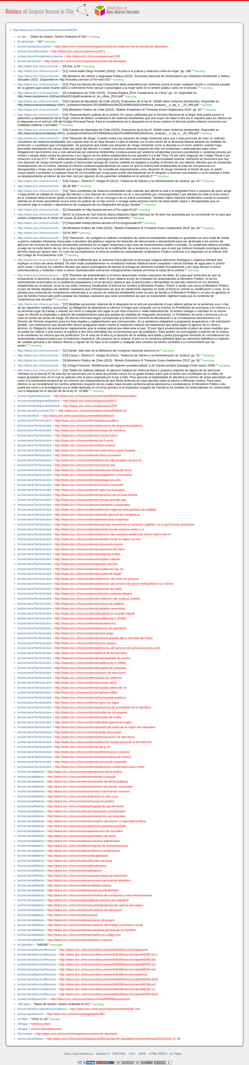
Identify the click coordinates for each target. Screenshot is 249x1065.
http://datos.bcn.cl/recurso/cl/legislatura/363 (76, 1014)
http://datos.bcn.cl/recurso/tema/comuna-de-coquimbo (91, 761)
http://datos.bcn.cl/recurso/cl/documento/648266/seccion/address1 (103, 974)
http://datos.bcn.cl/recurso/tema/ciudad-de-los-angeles (91, 712)
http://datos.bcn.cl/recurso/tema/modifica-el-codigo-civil (84, 934)
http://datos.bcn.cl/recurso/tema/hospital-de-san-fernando (86, 806)
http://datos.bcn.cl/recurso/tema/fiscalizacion (77, 865)
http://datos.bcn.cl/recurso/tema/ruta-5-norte (84, 440)
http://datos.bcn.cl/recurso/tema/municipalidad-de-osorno (93, 658)
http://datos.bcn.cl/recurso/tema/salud (73, 915)
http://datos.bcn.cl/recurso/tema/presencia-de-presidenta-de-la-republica (103, 707)
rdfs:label (23, 1004)
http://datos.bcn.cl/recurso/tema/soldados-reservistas (90, 608)
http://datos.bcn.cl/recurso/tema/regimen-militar (86, 692)
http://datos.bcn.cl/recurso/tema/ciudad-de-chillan (88, 554)
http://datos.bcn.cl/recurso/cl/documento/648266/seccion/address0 (103, 949)
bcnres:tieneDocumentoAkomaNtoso (42, 1009)
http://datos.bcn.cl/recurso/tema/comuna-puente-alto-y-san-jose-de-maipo (104, 638)
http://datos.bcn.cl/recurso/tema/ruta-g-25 (82, 747)
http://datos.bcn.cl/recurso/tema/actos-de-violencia (88, 677)
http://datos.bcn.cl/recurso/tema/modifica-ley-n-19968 (90, 663)
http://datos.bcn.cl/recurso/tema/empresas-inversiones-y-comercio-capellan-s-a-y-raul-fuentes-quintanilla (124, 524)
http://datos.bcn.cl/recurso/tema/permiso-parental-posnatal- (87, 826)
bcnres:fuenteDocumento (34, 46)
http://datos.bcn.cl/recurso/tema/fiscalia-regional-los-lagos (93, 722)
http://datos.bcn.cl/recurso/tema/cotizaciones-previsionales (87, 811)
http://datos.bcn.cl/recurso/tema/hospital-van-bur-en (89, 569)
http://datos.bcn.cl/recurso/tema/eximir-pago (84, 633)
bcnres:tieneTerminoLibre (34, 420)
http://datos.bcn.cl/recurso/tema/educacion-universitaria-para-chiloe (100, 767)
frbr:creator (24, 1033)
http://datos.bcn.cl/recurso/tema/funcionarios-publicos (90, 697)
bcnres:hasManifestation (33, 396)
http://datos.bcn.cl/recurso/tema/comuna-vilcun (86, 682)
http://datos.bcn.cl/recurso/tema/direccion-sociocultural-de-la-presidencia (103, 742)
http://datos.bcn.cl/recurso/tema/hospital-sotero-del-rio (91, 687)
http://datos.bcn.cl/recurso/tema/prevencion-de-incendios (85, 831)
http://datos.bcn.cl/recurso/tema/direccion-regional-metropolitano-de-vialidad (105, 509)
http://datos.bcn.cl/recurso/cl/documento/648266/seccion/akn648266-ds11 (108, 954)
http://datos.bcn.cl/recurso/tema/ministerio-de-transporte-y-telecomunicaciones (100, 895)
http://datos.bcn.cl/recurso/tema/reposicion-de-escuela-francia (96, 495)
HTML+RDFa (158, 1053)
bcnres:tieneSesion (30, 1038)
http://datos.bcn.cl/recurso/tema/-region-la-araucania (90, 490)
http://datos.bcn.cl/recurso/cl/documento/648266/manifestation (95, 396)
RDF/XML (119, 1053)
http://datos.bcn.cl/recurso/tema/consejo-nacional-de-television (89, 880)
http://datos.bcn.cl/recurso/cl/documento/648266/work (78, 415)
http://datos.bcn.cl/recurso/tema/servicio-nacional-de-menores (89, 791)
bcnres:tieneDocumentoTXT (36, 410)
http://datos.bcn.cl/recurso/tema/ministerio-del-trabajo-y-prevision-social (95, 925)
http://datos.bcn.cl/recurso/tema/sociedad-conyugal (82, 776)
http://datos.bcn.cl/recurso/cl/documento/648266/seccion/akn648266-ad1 (107, 959)
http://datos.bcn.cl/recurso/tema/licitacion (75, 870)
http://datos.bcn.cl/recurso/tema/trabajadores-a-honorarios (93, 475)
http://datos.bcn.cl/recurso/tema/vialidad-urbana (79, 885)
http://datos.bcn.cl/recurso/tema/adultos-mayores (80, 940)
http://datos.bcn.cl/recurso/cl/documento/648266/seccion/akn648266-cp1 (107, 964)
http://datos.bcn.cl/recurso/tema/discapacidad (78, 855)
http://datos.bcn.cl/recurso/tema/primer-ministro (86, 564)
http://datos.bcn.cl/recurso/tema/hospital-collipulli (87, 559)
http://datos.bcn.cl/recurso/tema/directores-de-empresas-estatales (99, 425)
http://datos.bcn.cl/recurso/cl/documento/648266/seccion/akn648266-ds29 (108, 994)
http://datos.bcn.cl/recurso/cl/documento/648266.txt (92, 410)
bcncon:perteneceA (30, 1014)
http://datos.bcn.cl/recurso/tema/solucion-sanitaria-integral (93, 593)
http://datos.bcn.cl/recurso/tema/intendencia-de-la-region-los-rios (98, 539)
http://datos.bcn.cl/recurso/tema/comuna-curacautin (89, 484)
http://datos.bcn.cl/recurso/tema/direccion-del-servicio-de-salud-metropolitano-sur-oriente (114, 583)
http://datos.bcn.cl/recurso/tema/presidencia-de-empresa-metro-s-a (99, 529)
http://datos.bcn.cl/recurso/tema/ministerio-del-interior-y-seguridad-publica (97, 821)
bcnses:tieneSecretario (32, 51)
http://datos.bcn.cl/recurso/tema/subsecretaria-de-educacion (87, 875)
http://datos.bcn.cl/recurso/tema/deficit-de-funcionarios (91, 653)
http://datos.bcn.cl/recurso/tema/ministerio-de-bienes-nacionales (90, 786)
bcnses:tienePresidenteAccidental (40, 56)
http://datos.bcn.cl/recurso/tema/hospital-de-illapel (88, 574)
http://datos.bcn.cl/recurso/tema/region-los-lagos (87, 702)
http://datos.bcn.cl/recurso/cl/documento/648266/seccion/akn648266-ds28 (108, 979)
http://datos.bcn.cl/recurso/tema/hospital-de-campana (90, 668)
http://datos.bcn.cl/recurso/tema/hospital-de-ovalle (88, 717)
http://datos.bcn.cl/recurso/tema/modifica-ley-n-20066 (90, 618)
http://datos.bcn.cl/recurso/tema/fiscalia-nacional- (80, 860)
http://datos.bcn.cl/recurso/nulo (38, 66)
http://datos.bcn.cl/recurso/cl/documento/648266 (45, 30)
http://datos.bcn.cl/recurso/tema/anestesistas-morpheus (92, 519)
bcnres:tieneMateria (30, 771)
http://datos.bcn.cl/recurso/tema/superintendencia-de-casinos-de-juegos (95, 905)
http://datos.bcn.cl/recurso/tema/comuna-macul (86, 435)
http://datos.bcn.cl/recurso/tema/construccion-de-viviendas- (87, 816)
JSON (142, 1053)
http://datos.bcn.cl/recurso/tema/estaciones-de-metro (90, 549)
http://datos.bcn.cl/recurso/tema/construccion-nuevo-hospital (95, 450)
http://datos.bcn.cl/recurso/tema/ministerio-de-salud (82, 836)
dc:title (21, 36)
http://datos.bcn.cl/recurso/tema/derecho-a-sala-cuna (83, 796)
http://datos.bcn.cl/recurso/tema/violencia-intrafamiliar (83, 890)
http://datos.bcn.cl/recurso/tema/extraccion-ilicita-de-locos (93, 470)
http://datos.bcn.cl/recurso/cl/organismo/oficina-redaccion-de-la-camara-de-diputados (111, 46)
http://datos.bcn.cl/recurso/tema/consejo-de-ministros (90, 430)
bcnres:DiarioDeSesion (46, 1029)
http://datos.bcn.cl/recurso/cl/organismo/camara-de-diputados (85, 61)
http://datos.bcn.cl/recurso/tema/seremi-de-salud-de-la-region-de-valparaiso (105, 727)
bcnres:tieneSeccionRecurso (36, 949)
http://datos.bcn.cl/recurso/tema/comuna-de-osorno (89, 544)
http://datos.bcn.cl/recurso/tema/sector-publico (85, 643)
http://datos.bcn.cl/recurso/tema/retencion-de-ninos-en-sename (97, 579)
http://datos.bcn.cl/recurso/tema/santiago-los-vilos (88, 480)
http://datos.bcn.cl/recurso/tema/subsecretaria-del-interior (93, 757)
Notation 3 (103, 1053)
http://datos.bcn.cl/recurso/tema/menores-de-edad (88, 588)
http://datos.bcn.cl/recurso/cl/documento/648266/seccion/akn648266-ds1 (107, 969)
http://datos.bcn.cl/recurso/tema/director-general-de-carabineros (97, 514)
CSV (132, 1053)
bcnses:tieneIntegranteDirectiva (38, 401)
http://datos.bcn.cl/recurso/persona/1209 (93, 56)
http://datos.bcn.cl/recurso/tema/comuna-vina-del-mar (90, 499)
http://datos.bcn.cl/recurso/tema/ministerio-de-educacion (85, 910)
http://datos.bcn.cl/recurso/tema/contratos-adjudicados (84, 841)
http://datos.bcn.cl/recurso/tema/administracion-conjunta (92, 752)
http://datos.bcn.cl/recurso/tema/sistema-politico (87, 420)
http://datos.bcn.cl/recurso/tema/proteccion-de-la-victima (85, 771)
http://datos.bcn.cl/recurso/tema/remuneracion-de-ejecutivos (95, 737)
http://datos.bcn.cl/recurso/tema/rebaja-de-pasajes (88, 732)
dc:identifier (25, 944)
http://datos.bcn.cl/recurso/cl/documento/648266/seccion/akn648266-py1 (107, 984)
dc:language (25, 41)
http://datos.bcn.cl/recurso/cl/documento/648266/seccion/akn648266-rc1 (107, 989)
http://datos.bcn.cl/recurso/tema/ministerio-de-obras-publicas (88, 781)
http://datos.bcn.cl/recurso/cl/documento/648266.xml (105, 1009)
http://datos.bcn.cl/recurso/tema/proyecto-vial (85, 465)
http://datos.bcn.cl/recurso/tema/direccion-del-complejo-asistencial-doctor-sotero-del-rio (113, 534)
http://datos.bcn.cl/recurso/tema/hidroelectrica (85, 623)
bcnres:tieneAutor (29, 61)
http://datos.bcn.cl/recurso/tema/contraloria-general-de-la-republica (92, 930)
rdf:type (22, 1024)
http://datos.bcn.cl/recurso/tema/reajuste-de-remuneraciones (88, 845)
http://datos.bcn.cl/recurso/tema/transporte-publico (81, 801)
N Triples (176, 1053)
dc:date (22, 1019)
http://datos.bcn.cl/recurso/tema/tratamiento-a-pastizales (92, 504)
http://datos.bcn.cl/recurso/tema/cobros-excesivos (88, 455)
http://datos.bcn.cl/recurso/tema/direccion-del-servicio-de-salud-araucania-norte (108, 648)
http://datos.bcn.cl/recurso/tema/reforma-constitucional (84, 851)
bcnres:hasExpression (32, 999)
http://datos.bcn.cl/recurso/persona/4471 (78, 51)
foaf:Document (41, 1024)
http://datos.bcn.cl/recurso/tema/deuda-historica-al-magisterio (88, 900)
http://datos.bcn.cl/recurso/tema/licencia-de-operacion (90, 628)
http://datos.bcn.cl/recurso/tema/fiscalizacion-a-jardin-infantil (95, 613)
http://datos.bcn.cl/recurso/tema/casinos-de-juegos (81, 920)
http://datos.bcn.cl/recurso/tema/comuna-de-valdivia (89, 603)
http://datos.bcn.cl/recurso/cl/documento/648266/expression (90, 999)
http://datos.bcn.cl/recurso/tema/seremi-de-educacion (90, 672)
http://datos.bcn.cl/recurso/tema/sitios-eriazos (85, 445)
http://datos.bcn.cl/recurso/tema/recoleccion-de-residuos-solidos (97, 598)
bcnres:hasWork (28, 415)
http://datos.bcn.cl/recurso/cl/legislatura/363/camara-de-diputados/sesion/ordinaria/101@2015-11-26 (113, 1038)
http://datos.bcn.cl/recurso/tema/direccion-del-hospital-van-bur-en (98, 460)
